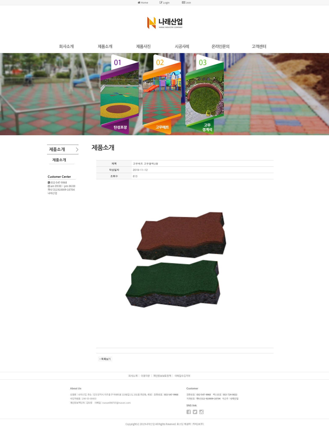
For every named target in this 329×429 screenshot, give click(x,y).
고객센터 (259, 46)
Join (186, 2)
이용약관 (145, 375)
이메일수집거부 (182, 375)
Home (143, 2)
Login (164, 2)
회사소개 (66, 46)
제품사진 (143, 46)
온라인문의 (220, 46)
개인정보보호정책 (162, 375)
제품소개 (105, 46)
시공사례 (182, 46)
